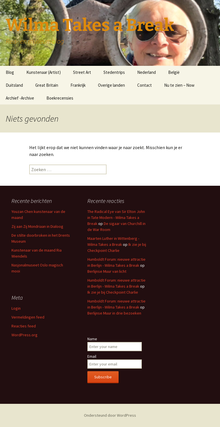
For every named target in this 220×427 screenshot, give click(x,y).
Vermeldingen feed (27, 317)
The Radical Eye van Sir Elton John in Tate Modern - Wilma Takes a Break (116, 217)
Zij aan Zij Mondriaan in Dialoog (37, 226)
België (174, 72)
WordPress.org (24, 334)
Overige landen (111, 85)
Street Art (82, 72)
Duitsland (14, 85)
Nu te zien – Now (179, 85)
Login (16, 308)
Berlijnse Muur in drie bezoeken (114, 313)
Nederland (146, 72)
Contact (144, 85)
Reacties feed (23, 326)
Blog (10, 72)
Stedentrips (114, 72)
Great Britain (46, 85)
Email (91, 356)
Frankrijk (78, 85)
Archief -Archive (20, 98)
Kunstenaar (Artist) (43, 72)
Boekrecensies (59, 98)
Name (92, 338)
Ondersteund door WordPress (110, 415)
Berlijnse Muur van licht (106, 271)
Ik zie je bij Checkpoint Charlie (112, 292)
